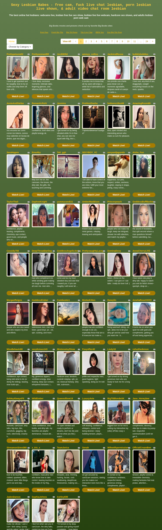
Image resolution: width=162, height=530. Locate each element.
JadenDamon (14, 440)
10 (128, 41)
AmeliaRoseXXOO (142, 269)
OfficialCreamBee (142, 397)
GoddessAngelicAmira (69, 226)
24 (147, 41)
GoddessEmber (40, 269)
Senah (85, 397)
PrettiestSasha (89, 97)
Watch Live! (18, 90)
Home (12, 41)
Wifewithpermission (117, 397)
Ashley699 (62, 440)
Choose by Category (20, 46)
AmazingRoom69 (142, 97)
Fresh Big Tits (57, 32)
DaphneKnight (39, 183)
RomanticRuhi (39, 97)
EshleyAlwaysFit (15, 354)
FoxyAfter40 (88, 312)
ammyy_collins (90, 54)
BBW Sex (100, 32)
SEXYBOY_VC (89, 140)
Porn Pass (44, 32)
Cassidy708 (13, 226)
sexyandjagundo (116, 140)
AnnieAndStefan (15, 97)
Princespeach (114, 183)
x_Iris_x (36, 397)
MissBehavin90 (15, 312)
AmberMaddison (91, 183)
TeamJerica (63, 397)
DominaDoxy (114, 226)
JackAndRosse (115, 54)
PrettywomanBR (40, 54)
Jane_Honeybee (141, 354)
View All (67, 41)
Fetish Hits (92, 525)
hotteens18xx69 (115, 97)
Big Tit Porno (72, 32)
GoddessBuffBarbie (143, 183)
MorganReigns (14, 269)
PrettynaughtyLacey (92, 226)
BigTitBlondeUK (115, 354)
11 (134, 41)
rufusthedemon (141, 312)
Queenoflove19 (65, 354)
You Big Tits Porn (114, 32)
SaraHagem (13, 140)
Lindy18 (111, 312)
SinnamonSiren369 (17, 397)
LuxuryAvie (88, 354)
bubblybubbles (140, 54)
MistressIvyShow (66, 312)
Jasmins (61, 97)
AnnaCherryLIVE (141, 226)
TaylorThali (12, 183)
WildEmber (37, 354)
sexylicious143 (39, 312)
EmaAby (36, 140)
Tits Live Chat (86, 32)
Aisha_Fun (138, 140)
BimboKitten (88, 269)
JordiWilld (62, 54)
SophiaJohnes (39, 440)
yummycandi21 (65, 183)
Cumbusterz (63, 269)
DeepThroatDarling (42, 226)
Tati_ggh (61, 140)
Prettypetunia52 (15, 54)
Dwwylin (111, 269)
